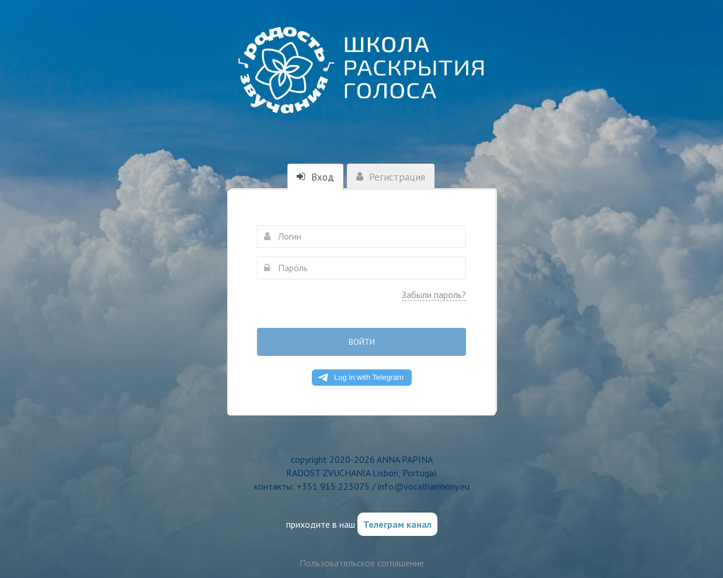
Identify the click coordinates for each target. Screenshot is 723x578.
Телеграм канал (397, 524)
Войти (362, 342)
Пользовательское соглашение (362, 563)
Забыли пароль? (434, 294)
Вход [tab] (315, 177)
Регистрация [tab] (390, 177)
